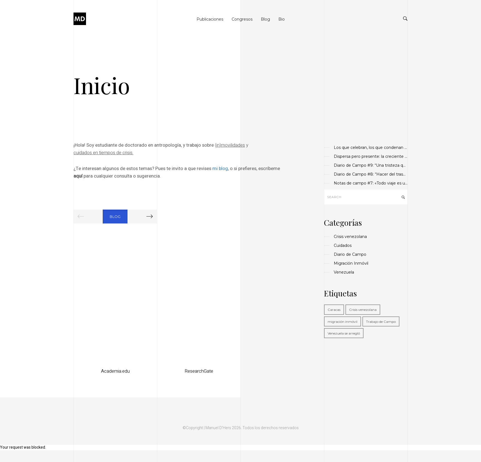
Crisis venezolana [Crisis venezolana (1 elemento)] (363, 310)
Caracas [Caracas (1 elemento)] (334, 310)
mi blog (220, 168)
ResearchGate (199, 371)
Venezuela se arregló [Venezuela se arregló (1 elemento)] (344, 333)
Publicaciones (210, 19)
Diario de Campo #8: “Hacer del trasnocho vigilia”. (371, 174)
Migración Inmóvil (351, 263)
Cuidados (343, 245)
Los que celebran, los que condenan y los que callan (371, 147)
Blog (265, 19)
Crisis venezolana (350, 236)
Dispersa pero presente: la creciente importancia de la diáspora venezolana (371, 156)
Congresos (242, 19)
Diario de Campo (350, 254)
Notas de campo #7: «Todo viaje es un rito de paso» (371, 183)
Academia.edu (115, 371)
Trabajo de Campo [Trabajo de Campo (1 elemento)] (381, 322)
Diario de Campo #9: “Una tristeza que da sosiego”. (371, 165)
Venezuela (344, 272)
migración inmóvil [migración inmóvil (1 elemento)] (342, 322)
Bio (281, 19)
